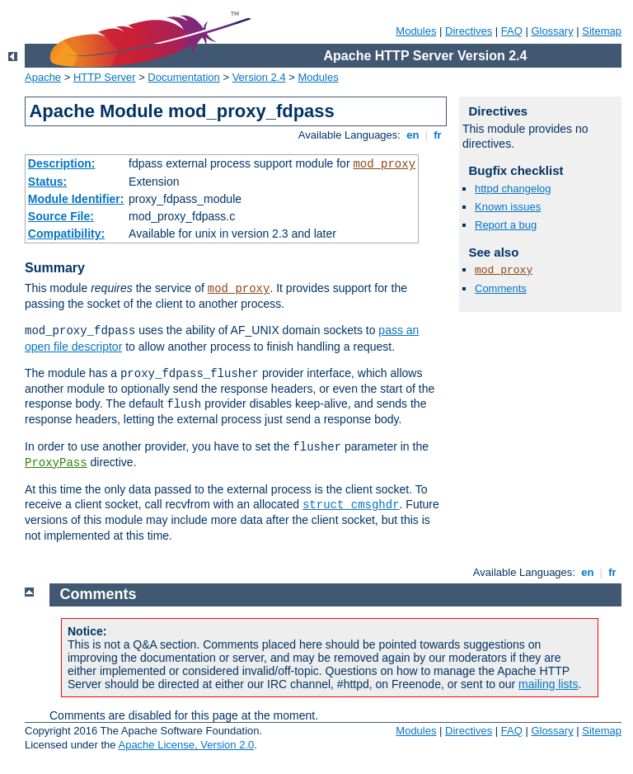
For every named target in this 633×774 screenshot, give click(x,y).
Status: (47, 181)
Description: (62, 163)
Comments (501, 288)
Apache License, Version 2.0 (186, 745)
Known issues (508, 207)
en (413, 135)
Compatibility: (66, 233)
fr (438, 135)
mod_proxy (384, 164)
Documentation (183, 77)
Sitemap (601, 31)
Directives (468, 31)
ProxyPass (56, 463)
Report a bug (506, 225)
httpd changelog (513, 188)
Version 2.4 (259, 77)
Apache (43, 77)
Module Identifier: (76, 198)
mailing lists (548, 684)
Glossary (552, 31)
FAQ (512, 31)
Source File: (61, 216)
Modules (416, 31)
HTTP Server (104, 77)
